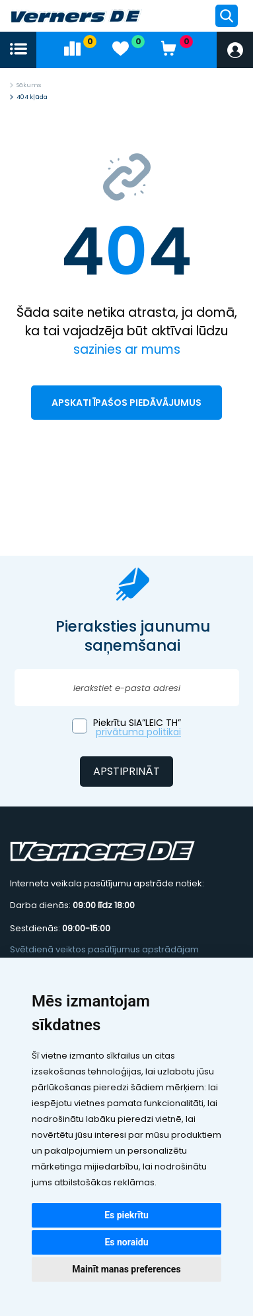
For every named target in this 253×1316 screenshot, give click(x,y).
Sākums (29, 85)
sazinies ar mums (126, 349)
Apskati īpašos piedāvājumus (126, 402)
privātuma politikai (138, 732)
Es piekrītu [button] (126, 1215)
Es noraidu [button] (126, 1242)
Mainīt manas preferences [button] (126, 1269)
